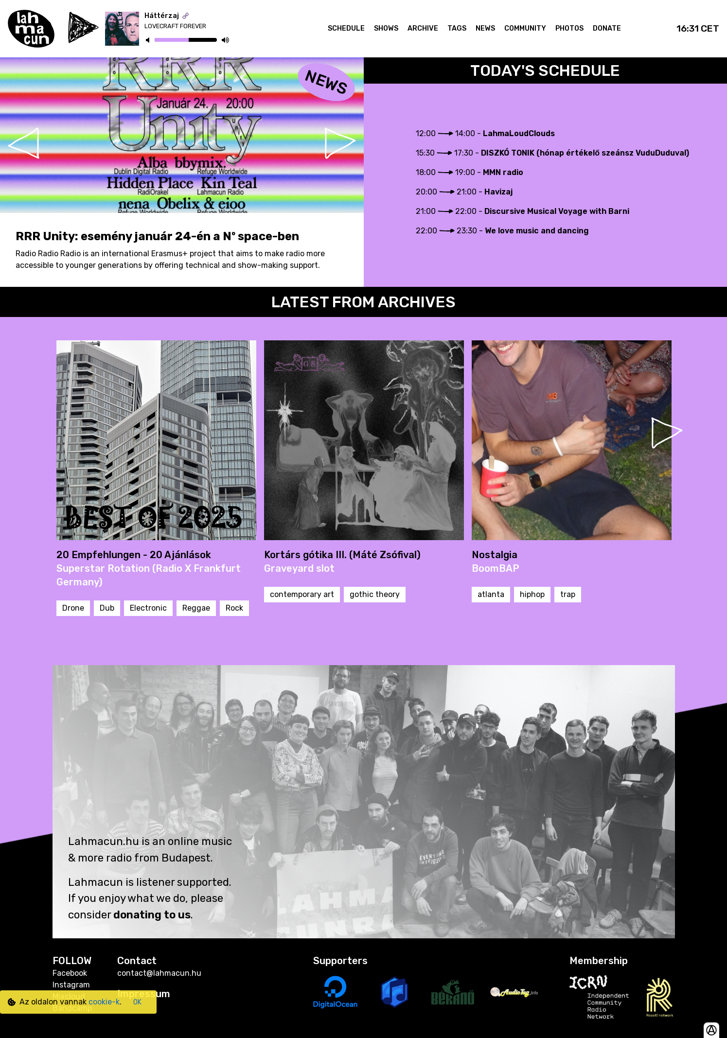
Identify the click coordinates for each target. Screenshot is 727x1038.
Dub (107, 608)
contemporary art (302, 594)
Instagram (71, 984)
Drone (73, 608)
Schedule (346, 28)
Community (525, 28)
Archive (423, 28)
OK (137, 1002)
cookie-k (104, 1001)
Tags (456, 28)
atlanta (491, 594)
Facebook (70, 973)
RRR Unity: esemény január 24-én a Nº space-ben (157, 236)
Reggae (196, 608)
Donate (607, 28)
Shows (386, 28)
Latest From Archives (363, 302)
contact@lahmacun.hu (159, 973)
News (485, 28)
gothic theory (375, 594)
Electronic (148, 608)
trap (567, 594)
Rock (234, 608)
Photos (569, 28)
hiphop (532, 594)
